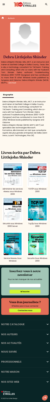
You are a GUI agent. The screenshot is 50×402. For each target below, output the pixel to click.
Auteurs (11, 18)
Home (2, 18)
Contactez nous (25, 310)
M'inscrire (25, 291)
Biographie (8, 94)
